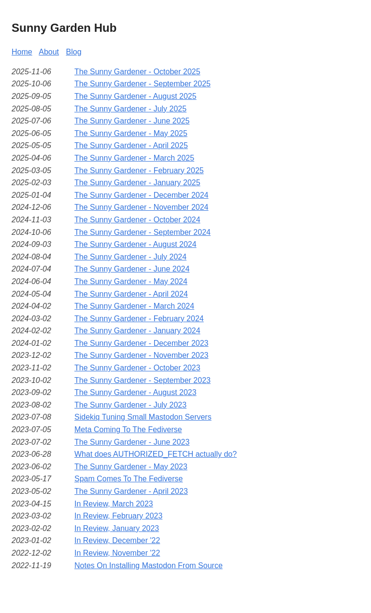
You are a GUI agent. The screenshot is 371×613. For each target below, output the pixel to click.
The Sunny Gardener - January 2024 (137, 331)
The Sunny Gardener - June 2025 (131, 121)
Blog (74, 52)
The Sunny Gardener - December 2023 (141, 343)
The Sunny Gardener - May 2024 (130, 281)
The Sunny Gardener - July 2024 (130, 257)
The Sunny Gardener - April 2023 (131, 491)
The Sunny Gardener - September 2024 (142, 232)
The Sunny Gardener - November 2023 (141, 355)
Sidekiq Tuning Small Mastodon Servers (143, 417)
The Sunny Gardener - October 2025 (137, 72)
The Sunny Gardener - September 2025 (142, 84)
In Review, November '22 (117, 553)
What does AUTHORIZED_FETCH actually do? (155, 454)
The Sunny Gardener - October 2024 (137, 220)
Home (22, 52)
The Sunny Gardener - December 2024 (141, 195)
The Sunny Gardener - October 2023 (137, 368)
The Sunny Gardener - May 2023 (130, 467)
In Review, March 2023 (113, 504)
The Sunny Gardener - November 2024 (141, 207)
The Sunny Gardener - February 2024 (139, 318)
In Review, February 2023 (118, 516)
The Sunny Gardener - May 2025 (130, 133)
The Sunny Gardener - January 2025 (137, 182)
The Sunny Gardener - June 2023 (131, 442)
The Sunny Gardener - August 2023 (135, 392)
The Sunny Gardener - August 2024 (135, 244)
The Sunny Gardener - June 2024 (131, 269)
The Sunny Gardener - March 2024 (134, 306)
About (49, 52)
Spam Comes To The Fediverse (128, 479)
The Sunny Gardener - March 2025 (134, 158)
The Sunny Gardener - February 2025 (139, 170)
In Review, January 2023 (116, 528)
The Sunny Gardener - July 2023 (130, 405)
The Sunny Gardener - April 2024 (131, 294)
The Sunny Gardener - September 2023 (142, 380)
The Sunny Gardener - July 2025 (130, 109)
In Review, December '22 (117, 540)
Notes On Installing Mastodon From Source (148, 565)
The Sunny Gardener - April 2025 (131, 145)
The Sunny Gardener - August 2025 (135, 96)
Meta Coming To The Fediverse (128, 429)
